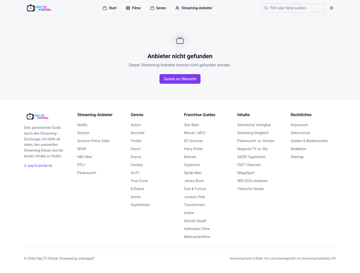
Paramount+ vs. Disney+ (256, 141)
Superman (192, 165)
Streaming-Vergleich (252, 133)
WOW (81, 149)
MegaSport (245, 173)
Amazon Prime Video (93, 141)
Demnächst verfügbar (254, 125)
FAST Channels (249, 165)
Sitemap (297, 157)
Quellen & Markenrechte (309, 141)
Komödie (138, 133)
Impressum (299, 125)
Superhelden (140, 205)
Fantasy (137, 165)
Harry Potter (193, 149)
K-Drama (137, 189)
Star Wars (191, 125)
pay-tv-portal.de (38, 166)
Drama (136, 157)
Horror (136, 149)
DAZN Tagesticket (251, 157)
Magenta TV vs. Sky (252, 149)
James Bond (194, 181)
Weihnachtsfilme (197, 237)
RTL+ (81, 165)
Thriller (136, 141)
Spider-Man (193, 173)
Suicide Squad (195, 221)
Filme (133, 8)
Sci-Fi (135, 173)
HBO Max (84, 157)
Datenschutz (300, 133)
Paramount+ (86, 173)
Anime (136, 197)
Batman (190, 157)
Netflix (82, 125)
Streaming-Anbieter (194, 8)
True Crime (139, 181)
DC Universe (193, 141)
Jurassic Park (194, 197)
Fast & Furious (195, 189)
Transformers (194, 205)
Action (136, 125)
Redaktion (298, 149)
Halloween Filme (197, 229)
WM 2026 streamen (252, 181)
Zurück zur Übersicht (180, 79)
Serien (158, 8)
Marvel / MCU (194, 133)
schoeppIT (86, 259)
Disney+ (83, 133)
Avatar (189, 213)
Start (109, 8)
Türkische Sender (250, 189)
